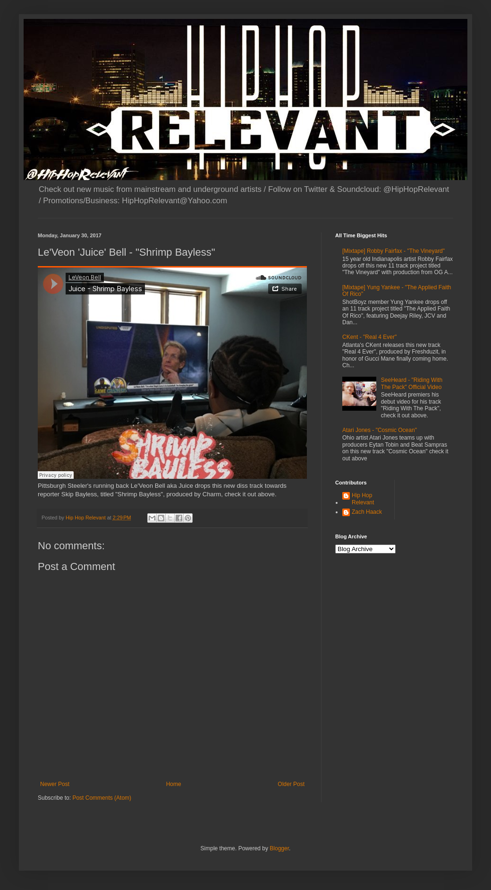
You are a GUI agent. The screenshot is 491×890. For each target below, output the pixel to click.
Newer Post (54, 784)
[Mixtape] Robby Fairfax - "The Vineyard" (393, 251)
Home (173, 784)
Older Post (291, 784)
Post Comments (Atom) (101, 798)
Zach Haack (367, 512)
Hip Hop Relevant (363, 498)
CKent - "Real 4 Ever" (369, 337)
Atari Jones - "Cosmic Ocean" (379, 430)
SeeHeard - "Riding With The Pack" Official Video (411, 383)
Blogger (279, 848)
